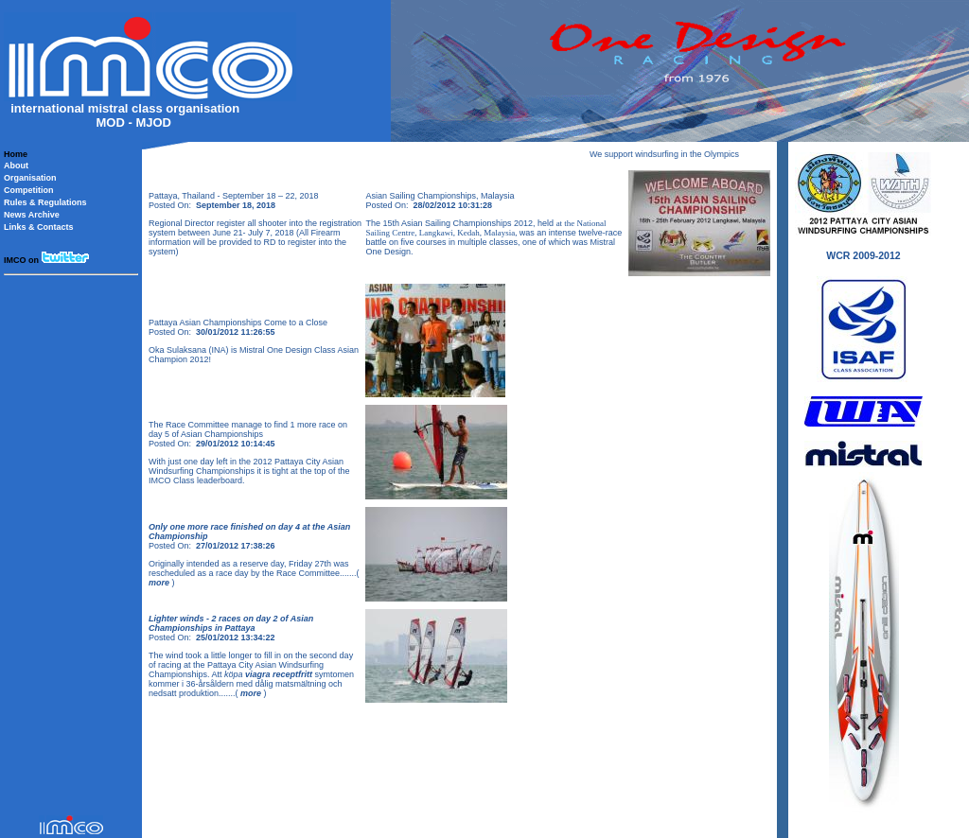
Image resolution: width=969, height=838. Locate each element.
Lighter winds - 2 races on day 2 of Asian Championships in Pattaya (231, 623)
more (160, 582)
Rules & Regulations (45, 202)
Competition (29, 190)
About (16, 165)
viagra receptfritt (278, 674)
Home (15, 154)
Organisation (30, 178)
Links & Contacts (39, 227)
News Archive (32, 214)
